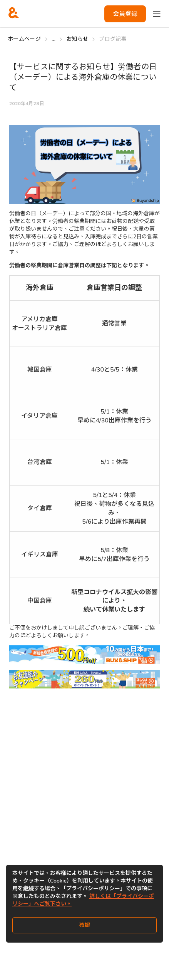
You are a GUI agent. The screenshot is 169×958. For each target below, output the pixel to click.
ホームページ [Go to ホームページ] (24, 39)
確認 (84, 925)
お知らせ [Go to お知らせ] (77, 39)
